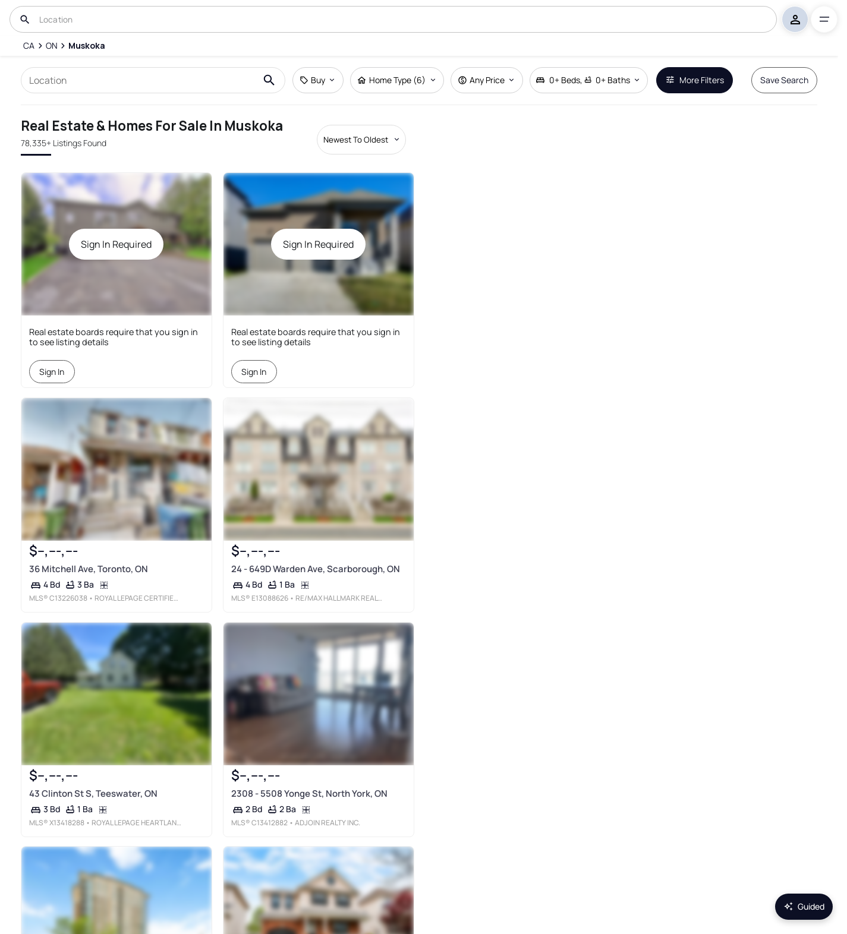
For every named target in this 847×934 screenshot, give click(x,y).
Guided (803, 906)
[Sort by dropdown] (361, 139)
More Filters (694, 80)
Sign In (52, 371)
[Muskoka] (87, 45)
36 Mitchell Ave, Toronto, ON (88, 569)
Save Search (784, 80)
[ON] (51, 45)
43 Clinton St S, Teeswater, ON (93, 793)
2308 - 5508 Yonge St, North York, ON (309, 793)
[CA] (29, 45)
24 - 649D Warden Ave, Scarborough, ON (315, 569)
